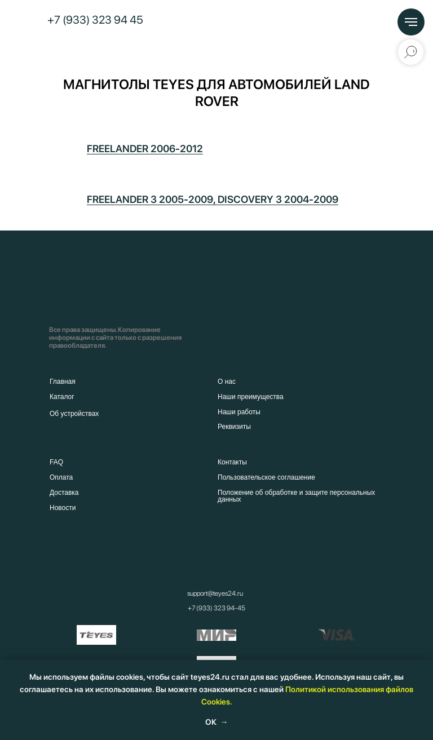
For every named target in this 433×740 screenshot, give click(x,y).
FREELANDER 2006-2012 (145, 148)
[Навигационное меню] (411, 22)
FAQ (56, 462)
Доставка (64, 493)
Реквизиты (234, 427)
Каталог (62, 397)
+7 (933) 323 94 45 (95, 19)
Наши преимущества (251, 397)
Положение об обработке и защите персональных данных (296, 496)
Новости (63, 508)
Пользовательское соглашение (266, 477)
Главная (63, 381)
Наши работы (239, 412)
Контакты (232, 462)
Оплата (61, 477)
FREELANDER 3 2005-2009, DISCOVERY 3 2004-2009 (212, 199)
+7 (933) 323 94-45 (216, 608)
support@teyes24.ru (215, 593)
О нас (227, 381)
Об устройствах (74, 414)
